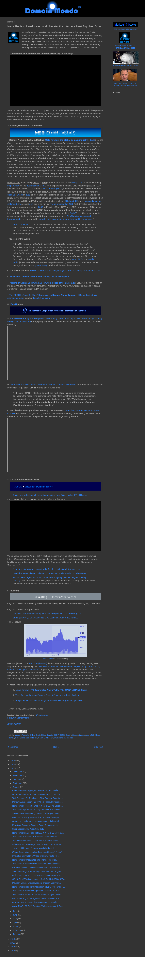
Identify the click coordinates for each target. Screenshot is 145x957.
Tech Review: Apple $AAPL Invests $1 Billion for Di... (35, 837)
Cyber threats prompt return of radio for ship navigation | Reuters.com (46, 569)
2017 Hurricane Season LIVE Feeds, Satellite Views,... (36, 840)
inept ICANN (13, 185)
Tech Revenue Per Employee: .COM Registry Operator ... (37, 798)
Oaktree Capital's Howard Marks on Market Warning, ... (36, 902)
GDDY (56, 735)
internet (82, 735)
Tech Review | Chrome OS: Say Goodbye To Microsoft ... (37, 810)
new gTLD (90, 735)
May (15, 919)
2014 (12, 947)
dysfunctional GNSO (36, 185)
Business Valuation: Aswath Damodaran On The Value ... (37, 867)
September (18, 783)
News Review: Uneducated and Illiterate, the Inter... (34, 860)
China (43, 735)
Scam (40, 738)
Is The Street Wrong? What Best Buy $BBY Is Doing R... (37, 794)
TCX (51, 738)
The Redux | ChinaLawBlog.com (39, 276)
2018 (12, 764)
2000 (40, 207)
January (16, 934)
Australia (25, 735)
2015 (12, 943)
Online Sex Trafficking (28, 738)
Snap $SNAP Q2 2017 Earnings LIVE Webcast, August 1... (38, 871)
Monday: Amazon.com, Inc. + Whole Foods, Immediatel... (37, 802)
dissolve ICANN (15, 195)
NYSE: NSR (48, 659)
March (16, 926)
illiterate (75, 735)
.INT (31, 204)
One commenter (21, 224)
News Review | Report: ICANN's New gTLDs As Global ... (37, 806)
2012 (27, 195)
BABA (32, 735)
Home (55, 747)
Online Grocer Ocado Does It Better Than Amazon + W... (37, 875)
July (15, 911)
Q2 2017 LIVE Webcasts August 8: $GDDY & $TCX (47, 613)
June (15, 915)
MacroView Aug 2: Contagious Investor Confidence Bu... (37, 898)
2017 (12, 768)
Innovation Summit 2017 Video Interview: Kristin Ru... (35, 856)
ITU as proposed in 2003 (61, 204)
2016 (12, 939)
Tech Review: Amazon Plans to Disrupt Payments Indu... (37, 864)
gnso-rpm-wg (41, 265)
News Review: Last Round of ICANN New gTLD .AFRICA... (38, 833)
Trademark (58, 738)
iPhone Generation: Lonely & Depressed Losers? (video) (37, 852)
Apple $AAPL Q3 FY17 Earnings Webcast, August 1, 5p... (37, 906)
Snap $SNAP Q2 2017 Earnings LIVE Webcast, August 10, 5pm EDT (48, 700)
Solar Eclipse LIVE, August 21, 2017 (28, 829)
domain (50, 735)
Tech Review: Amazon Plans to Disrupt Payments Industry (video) (47, 695)
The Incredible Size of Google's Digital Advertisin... (34, 848)
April (15, 922)
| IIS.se (70, 140)
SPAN (46, 738)
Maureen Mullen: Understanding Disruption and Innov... (36, 883)
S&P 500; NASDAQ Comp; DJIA (125, 29)
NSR (17, 738)
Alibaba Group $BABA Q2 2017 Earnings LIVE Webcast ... (38, 844)
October (16, 779)
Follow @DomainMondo (19, 718)
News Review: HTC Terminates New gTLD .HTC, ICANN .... (38, 887)
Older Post (98, 747)
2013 (12, 950)
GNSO (73, 213)
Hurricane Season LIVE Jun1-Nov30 (125, 65)
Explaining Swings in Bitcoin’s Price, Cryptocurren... (35, 825)
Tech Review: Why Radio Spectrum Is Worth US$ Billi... (36, 891)
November (17, 775)
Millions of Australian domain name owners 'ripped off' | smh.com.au (42, 283)
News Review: (51, 690)
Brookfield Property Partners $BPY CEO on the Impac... (36, 817)
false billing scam (41, 298)
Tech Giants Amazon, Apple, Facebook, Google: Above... (37, 894)
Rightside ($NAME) (37, 663)
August (16, 787)
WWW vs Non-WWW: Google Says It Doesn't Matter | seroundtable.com (65, 270)
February (17, 930)
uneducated (68, 738)
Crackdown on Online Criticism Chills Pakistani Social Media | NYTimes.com (50, 573)
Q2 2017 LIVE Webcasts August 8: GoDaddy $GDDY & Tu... (38, 879)
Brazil (38, 735)
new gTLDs (77, 182)
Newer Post (13, 747)
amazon (18, 735)
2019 (12, 760)
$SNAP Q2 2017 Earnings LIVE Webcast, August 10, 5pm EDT (46, 617)
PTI (88, 195)
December (17, 771)
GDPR (62, 735)
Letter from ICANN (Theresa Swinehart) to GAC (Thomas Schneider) (43, 384)
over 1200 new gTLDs (51, 188)
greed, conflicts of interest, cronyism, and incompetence (66, 219)
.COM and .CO (71, 201)
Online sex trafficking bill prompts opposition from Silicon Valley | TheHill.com (50, 495)
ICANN (13, 304)
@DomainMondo (41, 715)
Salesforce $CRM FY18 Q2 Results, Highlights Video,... (36, 813)
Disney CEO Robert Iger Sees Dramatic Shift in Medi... (36, 821)
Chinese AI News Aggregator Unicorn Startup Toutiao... (36, 790)
